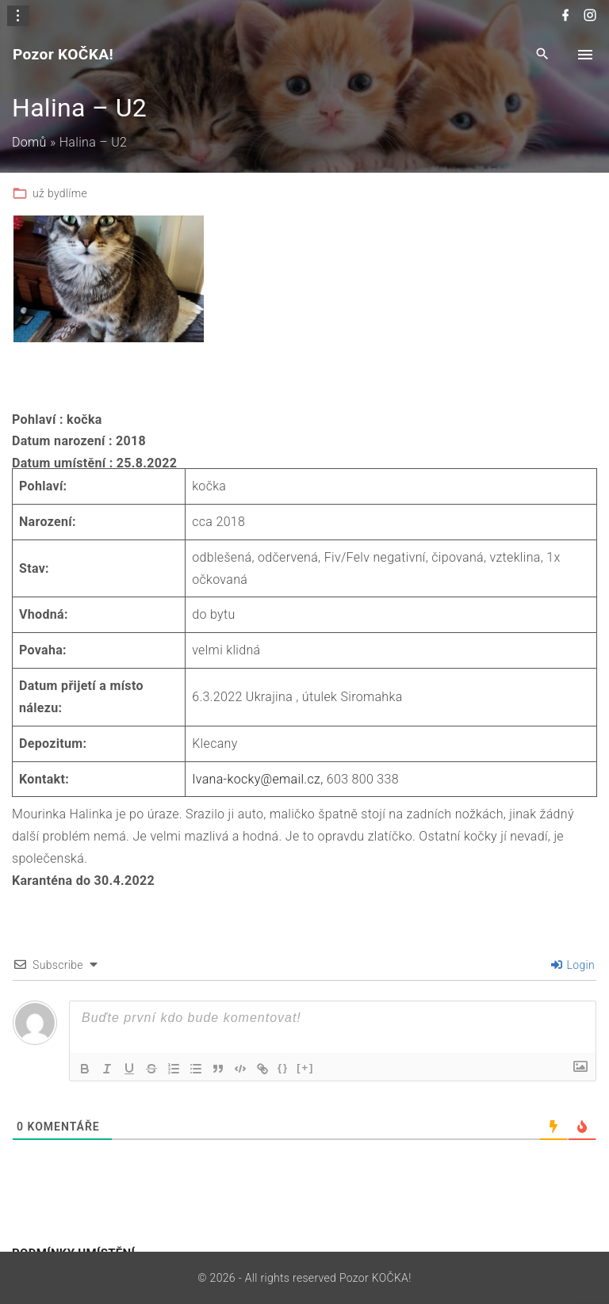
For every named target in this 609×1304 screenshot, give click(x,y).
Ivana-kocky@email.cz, (257, 779)
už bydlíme (60, 193)
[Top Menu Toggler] (585, 54)
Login (573, 965)
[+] (305, 1067)
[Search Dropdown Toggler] (542, 55)
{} (283, 1067)
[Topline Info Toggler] (18, 16)
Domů (29, 142)
